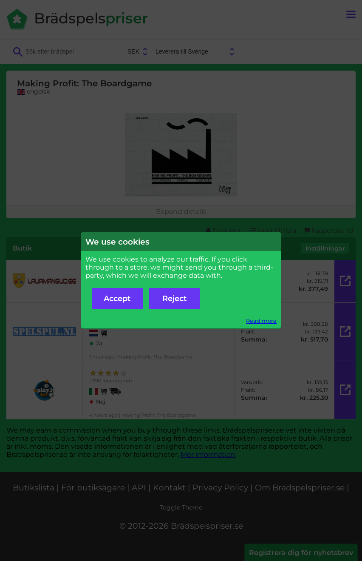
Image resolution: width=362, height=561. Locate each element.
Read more (261, 321)
